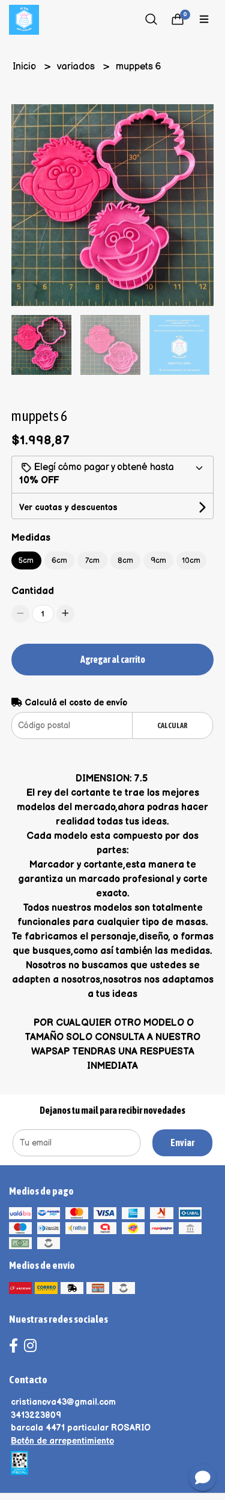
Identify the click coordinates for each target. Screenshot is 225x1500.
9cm (158, 560)
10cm (191, 560)
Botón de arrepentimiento (62, 1441)
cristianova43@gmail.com (63, 1402)
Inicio (25, 66)
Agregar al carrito (112, 659)
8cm (125, 560)
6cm (59, 560)
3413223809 (36, 1415)
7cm (92, 560)
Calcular (172, 725)
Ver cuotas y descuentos (68, 507)
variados (77, 66)
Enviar (182, 1142)
